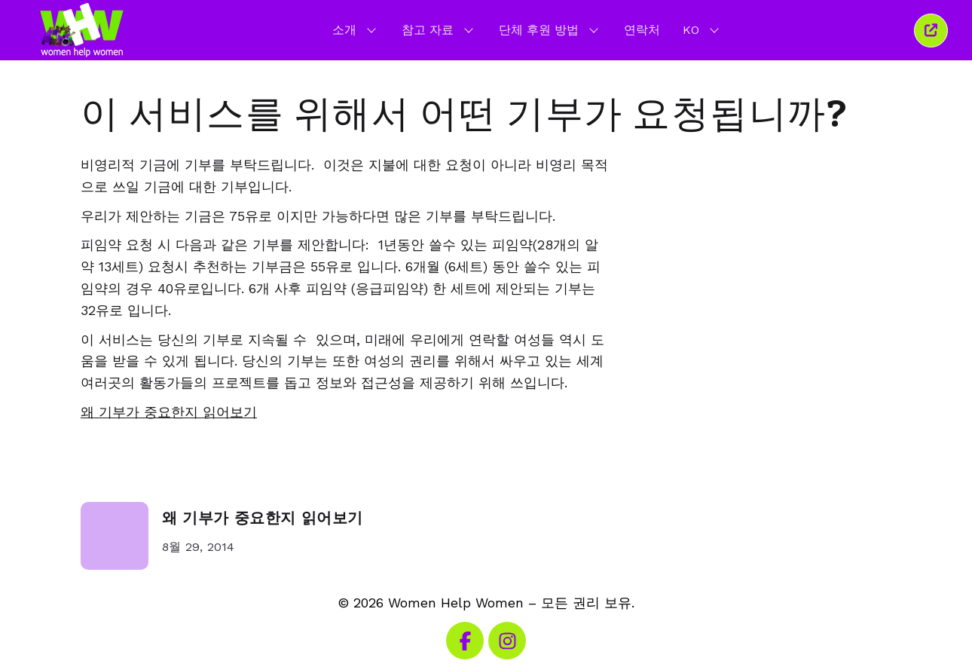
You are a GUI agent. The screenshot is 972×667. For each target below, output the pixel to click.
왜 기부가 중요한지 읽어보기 (262, 518)
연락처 (642, 30)
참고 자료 (439, 29)
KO (702, 29)
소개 (355, 29)
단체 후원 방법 (550, 29)
